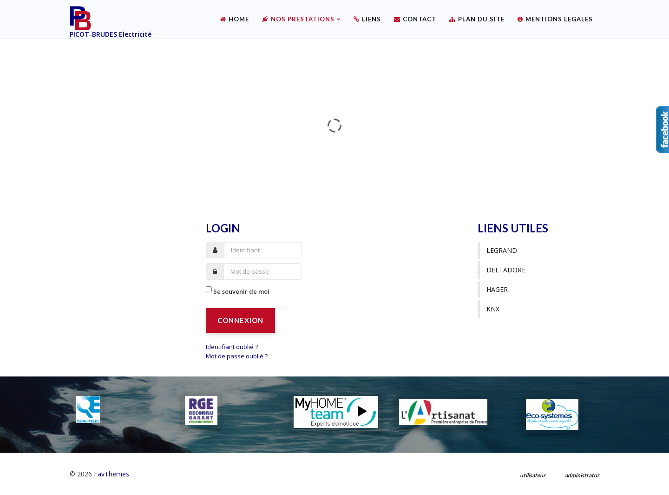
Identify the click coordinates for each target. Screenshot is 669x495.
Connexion (240, 320)
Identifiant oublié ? (232, 347)
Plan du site (481, 19)
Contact (419, 19)
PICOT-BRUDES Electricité (110, 34)
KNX (492, 308)
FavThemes (111, 473)
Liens (371, 19)
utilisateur (532, 475)
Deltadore (505, 269)
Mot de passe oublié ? (237, 356)
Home (239, 19)
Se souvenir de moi (241, 291)
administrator (582, 475)
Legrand (501, 250)
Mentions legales (559, 19)
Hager (497, 289)
